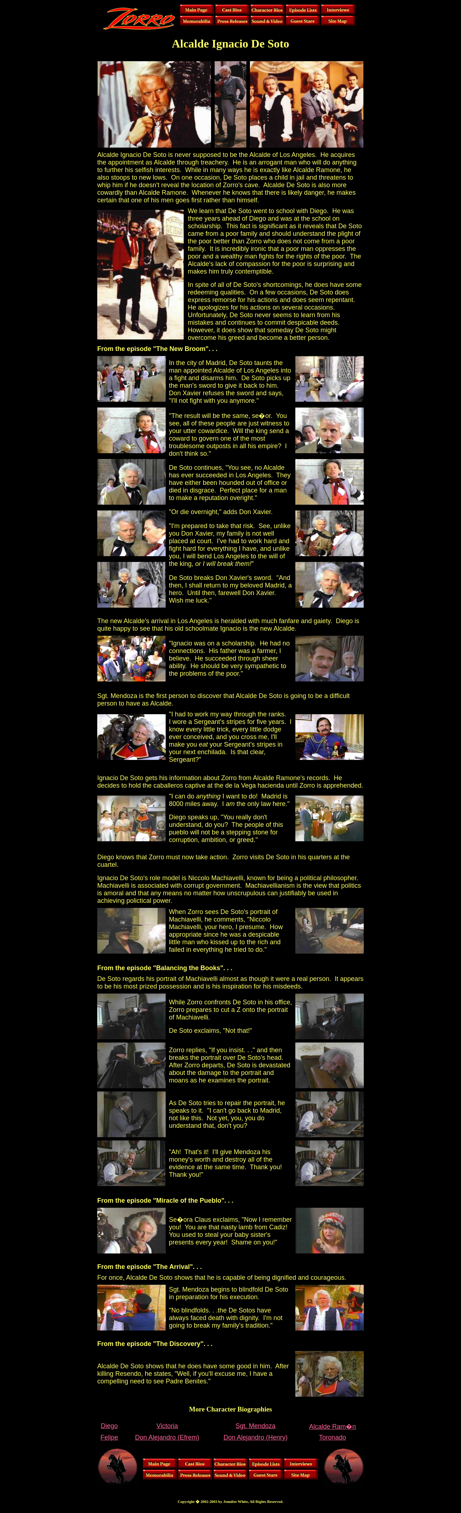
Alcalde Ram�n (332, 1426)
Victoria (167, 1425)
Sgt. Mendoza (256, 1425)
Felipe (109, 1437)
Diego (109, 1425)
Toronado (332, 1437)
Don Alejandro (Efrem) (167, 1437)
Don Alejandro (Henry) (255, 1437)
